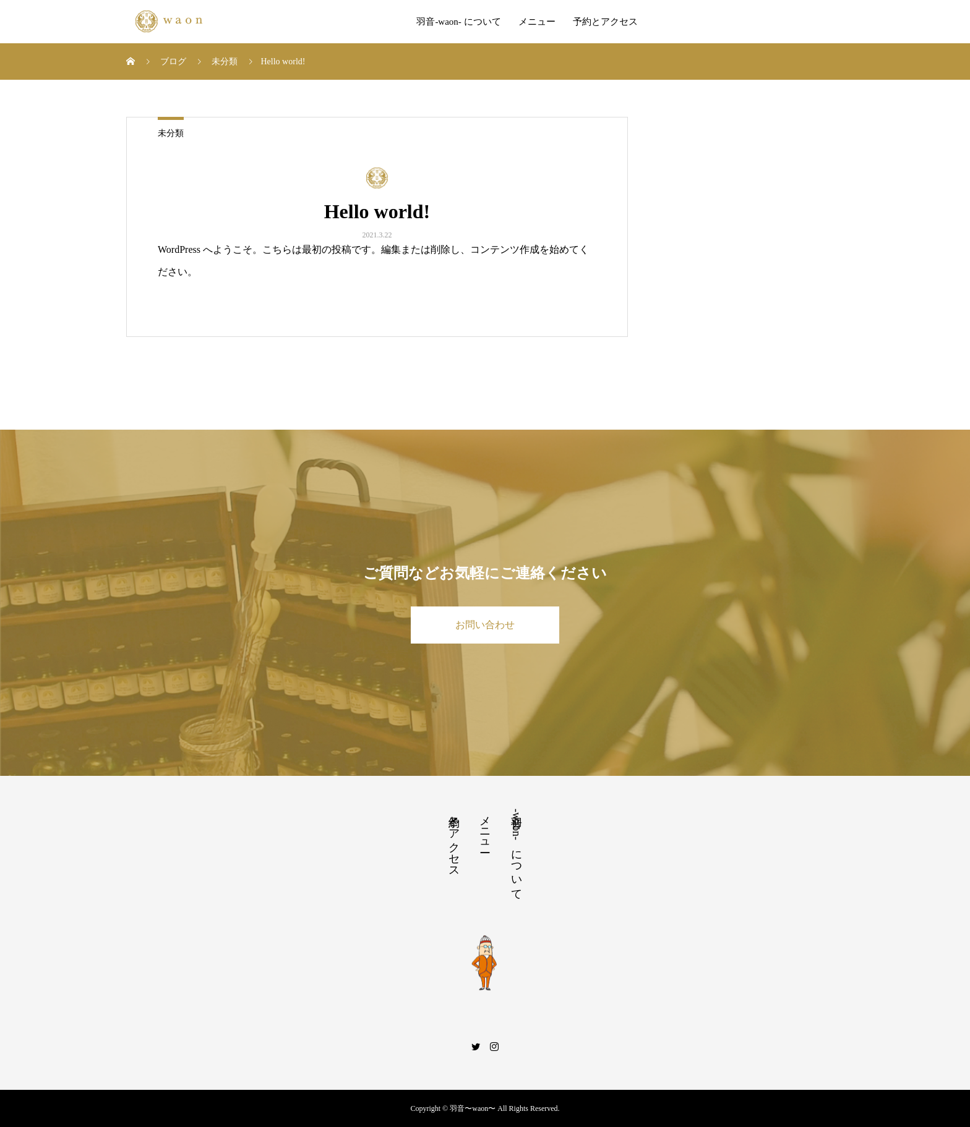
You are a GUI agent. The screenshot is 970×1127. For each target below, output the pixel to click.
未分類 (171, 133)
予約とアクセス (605, 22)
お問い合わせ (485, 624)
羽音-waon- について (458, 22)
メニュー (537, 22)
